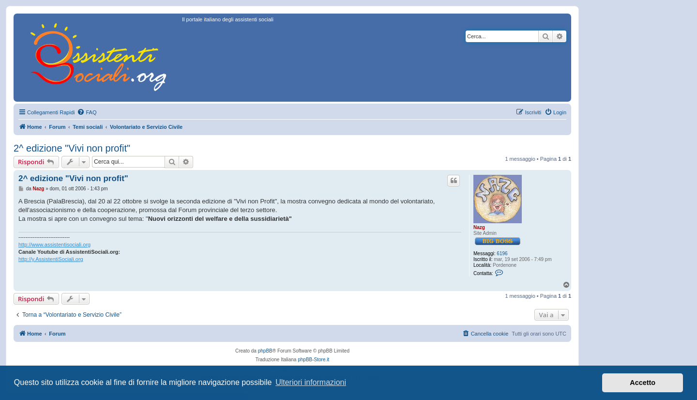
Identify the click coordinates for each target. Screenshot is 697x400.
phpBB (265, 351)
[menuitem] (86, 112)
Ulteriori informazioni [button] (310, 382)
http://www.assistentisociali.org (54, 244)
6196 (502, 253)
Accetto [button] (642, 382)
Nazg (479, 227)
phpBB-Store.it (313, 359)
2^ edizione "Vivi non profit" (72, 148)
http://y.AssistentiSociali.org (50, 259)
